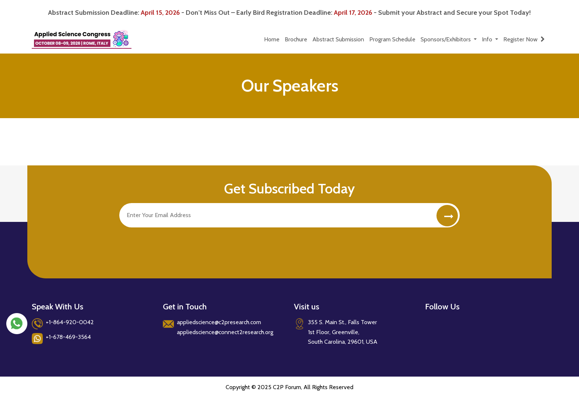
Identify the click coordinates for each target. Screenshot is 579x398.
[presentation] (175, 245)
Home (272, 39)
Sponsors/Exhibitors (446, 39)
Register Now (524, 39)
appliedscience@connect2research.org (225, 332)
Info (488, 39)
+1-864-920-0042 (70, 322)
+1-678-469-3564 (68, 336)
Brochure (296, 39)
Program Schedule (392, 39)
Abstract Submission (338, 39)
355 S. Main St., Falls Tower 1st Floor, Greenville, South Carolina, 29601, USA (342, 332)
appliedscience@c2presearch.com (219, 322)
